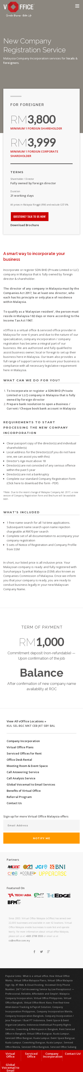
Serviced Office (31, 1055)
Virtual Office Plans (20, 747)
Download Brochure (24, 225)
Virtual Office (10, 1055)
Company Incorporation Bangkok (24, 1015)
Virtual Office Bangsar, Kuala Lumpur (48, 1033)
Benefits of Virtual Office (24, 791)
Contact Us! (73, 1054)
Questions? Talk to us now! (30, 216)
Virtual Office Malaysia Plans (30, 980)
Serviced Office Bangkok (35, 1046)
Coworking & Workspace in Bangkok (37, 1029)
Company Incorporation (23, 741)
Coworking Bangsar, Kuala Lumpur (42, 1042)
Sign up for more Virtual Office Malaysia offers (35, 816)
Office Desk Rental (19, 760)
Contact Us (14, 803)
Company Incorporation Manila (54, 1011)
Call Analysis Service (21, 778)
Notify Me (41, 838)
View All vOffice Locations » (26, 721)
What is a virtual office (35, 976)
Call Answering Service (23, 772)
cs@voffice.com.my (19, 940)
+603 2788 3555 (34, 936)
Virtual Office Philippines (48, 998)
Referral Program (19, 797)
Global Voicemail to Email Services (31, 784)
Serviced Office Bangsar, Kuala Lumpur (27, 1038)
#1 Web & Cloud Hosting (30, 984)
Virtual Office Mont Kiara (38, 1002)
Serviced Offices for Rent (24, 753)
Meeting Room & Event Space (27, 766)
